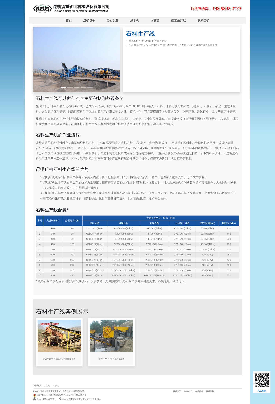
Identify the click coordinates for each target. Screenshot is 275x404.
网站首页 (177, 391)
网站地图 (210, 391)
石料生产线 (75, 106)
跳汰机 (47, 385)
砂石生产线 (48, 281)
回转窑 (155, 20)
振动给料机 (84, 119)
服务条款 (188, 391)
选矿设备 (89, 20)
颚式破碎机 (101, 119)
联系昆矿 (203, 20)
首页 (69, 20)
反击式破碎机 (121, 119)
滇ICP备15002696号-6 (76, 395)
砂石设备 (112, 20)
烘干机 (134, 20)
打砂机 (56, 385)
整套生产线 (178, 20)
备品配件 (199, 391)
